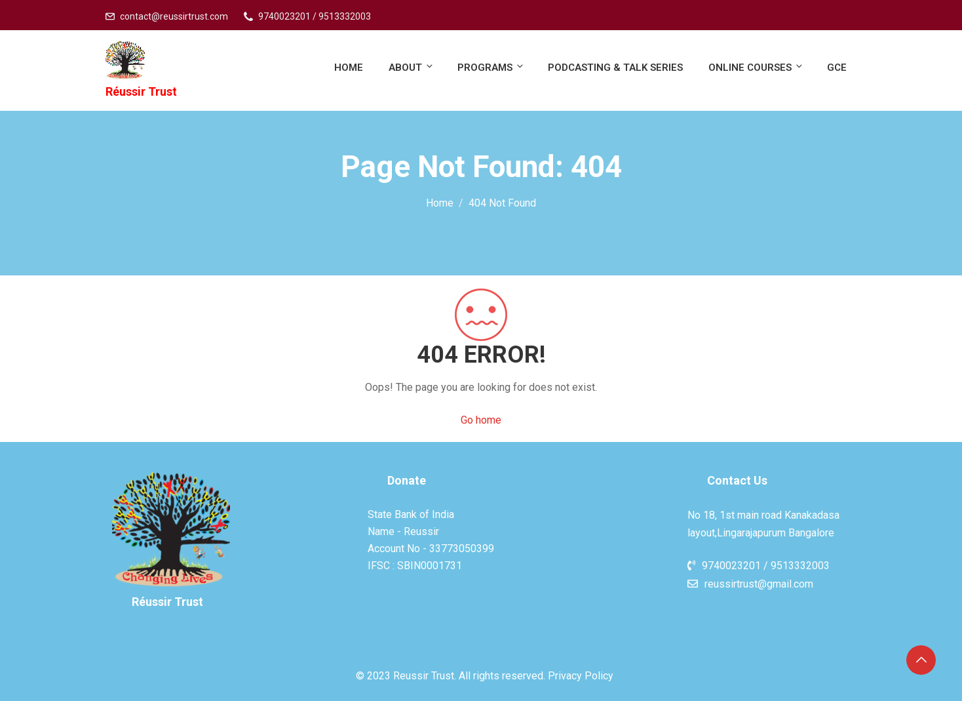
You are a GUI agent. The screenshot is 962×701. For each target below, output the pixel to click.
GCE (837, 67)
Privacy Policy (580, 676)
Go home (481, 420)
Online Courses (756, 67)
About (411, 67)
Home (348, 67)
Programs (491, 67)
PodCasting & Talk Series (615, 67)
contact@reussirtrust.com (174, 16)
